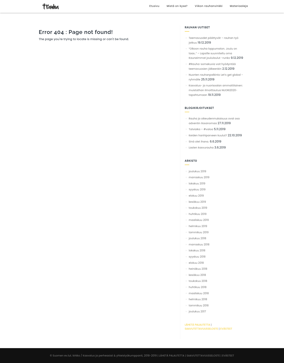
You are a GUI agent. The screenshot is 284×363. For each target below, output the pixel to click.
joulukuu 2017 (197, 311)
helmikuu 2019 (198, 226)
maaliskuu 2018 (199, 293)
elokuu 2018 (196, 263)
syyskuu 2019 (197, 189)
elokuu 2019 (196, 195)
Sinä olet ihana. (199, 141)
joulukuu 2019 (197, 171)
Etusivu (154, 6)
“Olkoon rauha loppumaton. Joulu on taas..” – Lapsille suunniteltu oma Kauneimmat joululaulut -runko (213, 53)
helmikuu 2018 (198, 299)
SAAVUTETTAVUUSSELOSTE (201, 329)
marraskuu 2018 (199, 244)
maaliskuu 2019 (199, 220)
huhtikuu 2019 (197, 214)
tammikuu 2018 (199, 305)
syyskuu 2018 (197, 256)
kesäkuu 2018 (197, 275)
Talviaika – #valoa (201, 129)
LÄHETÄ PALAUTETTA (197, 325)
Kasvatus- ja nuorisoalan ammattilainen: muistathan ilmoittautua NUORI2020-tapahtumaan (216, 90)
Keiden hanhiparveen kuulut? (208, 135)
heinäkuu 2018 (198, 269)
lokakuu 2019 (197, 183)
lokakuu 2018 (197, 250)
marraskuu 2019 (199, 177)
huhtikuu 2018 (197, 287)
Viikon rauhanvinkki (209, 6)
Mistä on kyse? (177, 6)
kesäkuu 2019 (197, 202)
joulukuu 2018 (197, 238)
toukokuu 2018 (198, 281)
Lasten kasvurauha (201, 147)
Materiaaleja (239, 6)
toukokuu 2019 (198, 208)
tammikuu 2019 (199, 232)
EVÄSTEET (226, 329)
